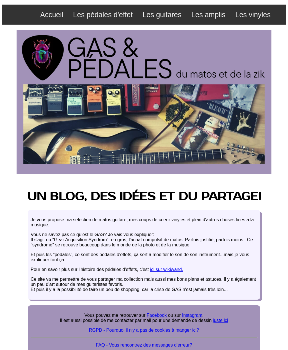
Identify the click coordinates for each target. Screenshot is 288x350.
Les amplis (208, 15)
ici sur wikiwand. (166, 269)
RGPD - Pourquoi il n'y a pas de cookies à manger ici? (144, 330)
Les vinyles (253, 15)
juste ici (220, 320)
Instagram (192, 315)
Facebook (157, 315)
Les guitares (162, 15)
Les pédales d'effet (103, 15)
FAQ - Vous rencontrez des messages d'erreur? (144, 345)
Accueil (51, 15)
